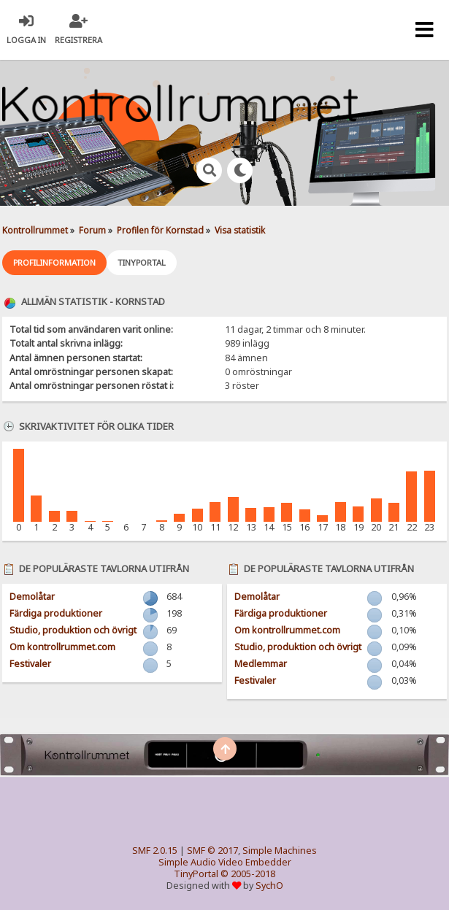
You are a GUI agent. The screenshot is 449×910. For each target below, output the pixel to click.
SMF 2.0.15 (154, 850)
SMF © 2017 (212, 850)
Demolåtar (32, 596)
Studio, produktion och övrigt (73, 630)
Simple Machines (279, 850)
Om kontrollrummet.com (62, 647)
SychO (269, 885)
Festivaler (30, 664)
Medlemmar (260, 664)
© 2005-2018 (247, 874)
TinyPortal (196, 874)
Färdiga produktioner (55, 613)
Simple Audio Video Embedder (224, 862)
